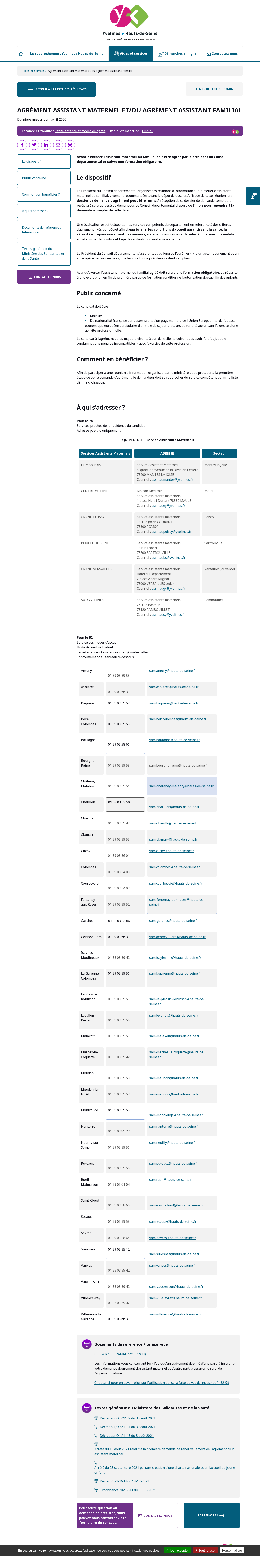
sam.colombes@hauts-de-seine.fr (174, 867)
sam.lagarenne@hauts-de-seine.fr (175, 973)
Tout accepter (177, 1550)
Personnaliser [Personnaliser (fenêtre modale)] (232, 1550)
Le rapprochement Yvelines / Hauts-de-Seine (66, 53)
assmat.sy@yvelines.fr (168, 614)
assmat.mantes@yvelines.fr (172, 479)
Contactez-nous (222, 53)
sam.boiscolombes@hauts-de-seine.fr (177, 719)
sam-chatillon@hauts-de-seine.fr (174, 807)
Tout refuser (205, 1550)
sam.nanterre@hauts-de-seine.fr (174, 1126)
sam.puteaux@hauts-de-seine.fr (173, 1163)
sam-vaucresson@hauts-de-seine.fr (176, 1286)
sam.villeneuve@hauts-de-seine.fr (175, 1314)
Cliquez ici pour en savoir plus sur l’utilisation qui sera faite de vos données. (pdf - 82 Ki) (161, 1382)
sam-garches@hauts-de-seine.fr (173, 920)
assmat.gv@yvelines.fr (168, 588)
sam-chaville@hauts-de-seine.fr (173, 823)
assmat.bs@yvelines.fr (168, 557)
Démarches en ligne (177, 54)
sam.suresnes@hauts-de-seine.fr (174, 1254)
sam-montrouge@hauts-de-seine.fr (176, 1115)
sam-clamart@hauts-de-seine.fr (173, 839)
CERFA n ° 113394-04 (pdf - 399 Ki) (120, 1354)
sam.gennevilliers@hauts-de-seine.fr (177, 937)
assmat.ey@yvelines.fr (168, 505)
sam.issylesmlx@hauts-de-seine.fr (175, 957)
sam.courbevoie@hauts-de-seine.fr (175, 883)
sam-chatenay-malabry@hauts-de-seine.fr (181, 786)
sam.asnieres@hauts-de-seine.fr (174, 687)
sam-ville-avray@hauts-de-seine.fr (175, 1298)
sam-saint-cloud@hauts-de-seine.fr (176, 1205)
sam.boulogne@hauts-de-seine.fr (174, 740)
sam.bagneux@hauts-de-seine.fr (174, 703)
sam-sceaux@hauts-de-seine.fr (172, 1221)
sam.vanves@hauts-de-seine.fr (172, 1265)
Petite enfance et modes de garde (80, 131)
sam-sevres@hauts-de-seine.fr (172, 1238)
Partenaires (211, 1515)
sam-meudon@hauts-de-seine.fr (173, 1078)
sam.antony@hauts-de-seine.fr (172, 670)
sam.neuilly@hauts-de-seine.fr (172, 1142)
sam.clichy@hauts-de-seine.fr (171, 851)
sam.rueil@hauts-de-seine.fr (171, 1179)
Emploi (147, 131)
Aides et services (131, 54)
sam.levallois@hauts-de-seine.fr (173, 1015)
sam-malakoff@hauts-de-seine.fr (174, 1036)
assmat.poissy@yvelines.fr (172, 531)
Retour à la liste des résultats (57, 89)
